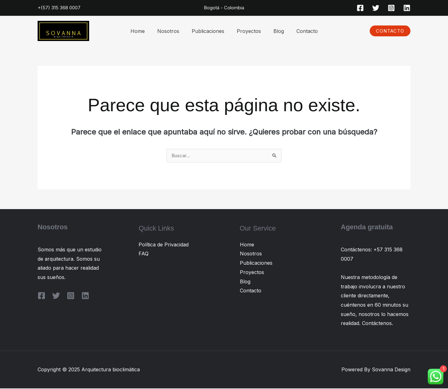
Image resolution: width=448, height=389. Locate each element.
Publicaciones (209, 31)
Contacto (301, 31)
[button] (390, 30)
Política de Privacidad (164, 245)
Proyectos (247, 31)
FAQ (144, 254)
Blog (275, 31)
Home (144, 31)
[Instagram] (391, 7)
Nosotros (172, 31)
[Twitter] (375, 7)
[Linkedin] (406, 7)
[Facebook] (360, 7)
